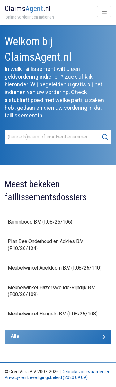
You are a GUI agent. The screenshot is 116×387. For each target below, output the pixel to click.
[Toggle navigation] (104, 11)
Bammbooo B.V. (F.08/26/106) (40, 222)
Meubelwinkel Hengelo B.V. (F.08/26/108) (52, 314)
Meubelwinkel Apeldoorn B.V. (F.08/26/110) (54, 268)
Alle (15, 336)
